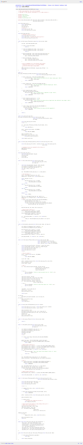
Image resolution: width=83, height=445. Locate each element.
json (81, 443)
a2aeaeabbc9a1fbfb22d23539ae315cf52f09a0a (35, 5)
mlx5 (66, 5)
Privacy (9, 443)
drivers (49, 5)
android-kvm (18, 5)
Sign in (81, 1)
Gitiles (6, 443)
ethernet (57, 5)
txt (78, 443)
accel (20, 6)
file (37, 9)
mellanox (62, 5)
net (53, 5)
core (17, 6)
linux (23, 5)
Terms (12, 443)
